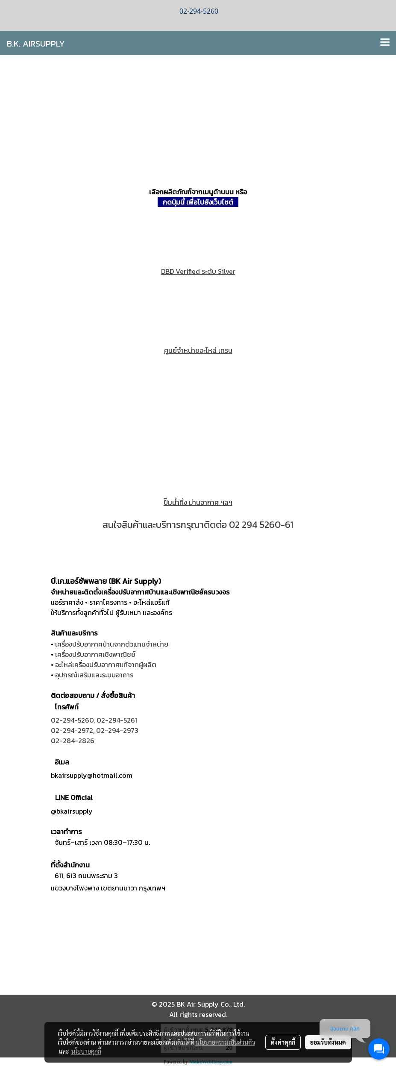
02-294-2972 (72, 730)
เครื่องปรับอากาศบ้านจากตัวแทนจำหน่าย (111, 644)
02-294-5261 (117, 720)
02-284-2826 (72, 740)
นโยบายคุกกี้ (86, 1051)
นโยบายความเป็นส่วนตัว (225, 1042)
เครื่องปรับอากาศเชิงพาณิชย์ (95, 654)
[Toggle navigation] (384, 42)
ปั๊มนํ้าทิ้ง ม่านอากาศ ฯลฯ (198, 502)
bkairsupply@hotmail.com (91, 775)
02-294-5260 (72, 720)
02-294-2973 (117, 730)
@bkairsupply (72, 811)
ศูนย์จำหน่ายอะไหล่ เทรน (198, 350)
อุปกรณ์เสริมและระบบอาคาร (94, 675)
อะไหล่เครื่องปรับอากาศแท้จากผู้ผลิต (105, 664)
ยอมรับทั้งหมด (328, 1042)
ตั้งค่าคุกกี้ (283, 1042)
